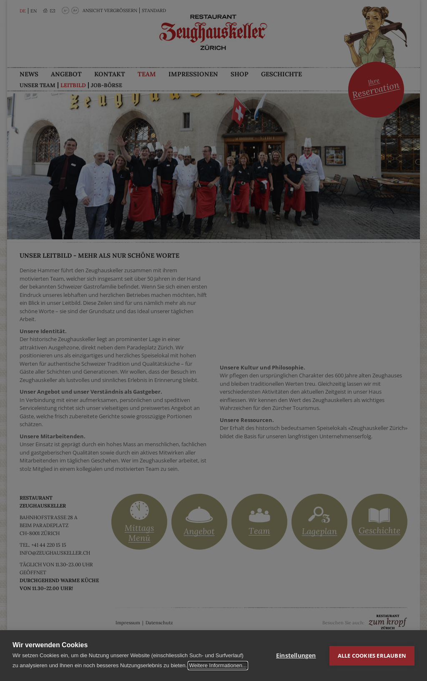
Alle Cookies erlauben (372, 655)
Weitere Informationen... (218, 665)
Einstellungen (296, 655)
